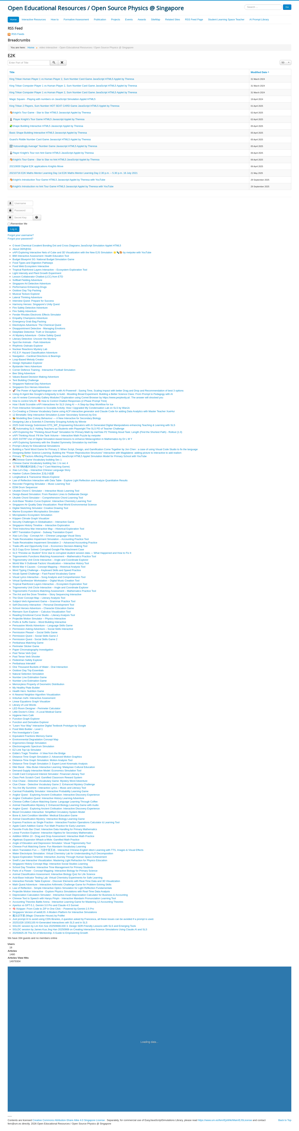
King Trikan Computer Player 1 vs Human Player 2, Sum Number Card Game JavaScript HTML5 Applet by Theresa (73, 85)
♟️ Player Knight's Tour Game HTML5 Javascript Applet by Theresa (46, 119)
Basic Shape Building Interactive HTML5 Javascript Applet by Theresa (48, 132)
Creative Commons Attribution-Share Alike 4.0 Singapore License (68, 1120)
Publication (100, 19)
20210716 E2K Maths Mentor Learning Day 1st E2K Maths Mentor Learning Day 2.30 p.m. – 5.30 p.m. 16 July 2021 (73, 173)
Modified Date (260, 72)
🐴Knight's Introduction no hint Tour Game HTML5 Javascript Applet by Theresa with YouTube (61, 186)
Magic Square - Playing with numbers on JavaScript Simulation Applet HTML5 (52, 99)
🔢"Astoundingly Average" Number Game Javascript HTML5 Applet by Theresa (53, 146)
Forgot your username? (21, 235)
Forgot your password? (20, 238)
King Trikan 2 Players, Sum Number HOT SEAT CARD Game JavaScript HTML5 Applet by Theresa (64, 105)
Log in (13, 229)
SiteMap (155, 19)
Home (13, 19)
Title (12, 72)
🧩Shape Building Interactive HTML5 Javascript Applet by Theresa (46, 126)
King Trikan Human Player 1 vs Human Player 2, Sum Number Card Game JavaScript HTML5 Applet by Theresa (71, 79)
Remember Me (19, 223)
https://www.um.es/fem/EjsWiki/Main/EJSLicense (225, 1120)
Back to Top (284, 1120)
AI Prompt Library (259, 19)
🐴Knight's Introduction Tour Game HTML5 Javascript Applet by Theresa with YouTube (57, 179)
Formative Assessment (76, 19)
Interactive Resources (34, 19)
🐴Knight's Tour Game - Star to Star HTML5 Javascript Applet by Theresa (50, 112)
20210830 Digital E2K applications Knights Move (36, 166)
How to (54, 19)
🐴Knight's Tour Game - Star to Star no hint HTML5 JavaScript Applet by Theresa (54, 159)
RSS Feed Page (194, 19)
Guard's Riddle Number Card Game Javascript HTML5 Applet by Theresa (50, 139)
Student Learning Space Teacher (226, 19)
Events (129, 19)
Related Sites (172, 19)
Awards (142, 19)
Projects (115, 19)
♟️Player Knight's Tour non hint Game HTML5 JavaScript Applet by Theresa (51, 152)
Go (287, 7)
